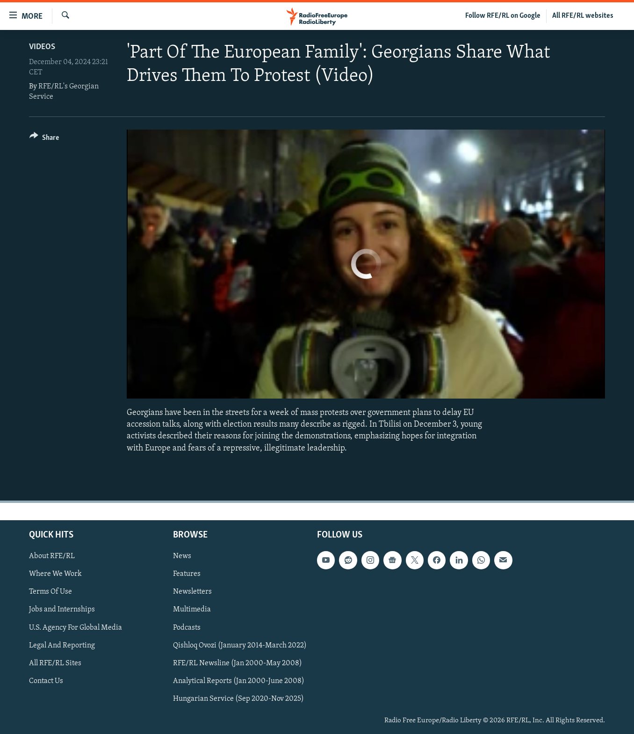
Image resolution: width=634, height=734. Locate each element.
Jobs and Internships (62, 609)
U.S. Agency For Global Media (75, 627)
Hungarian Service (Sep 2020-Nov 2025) (238, 699)
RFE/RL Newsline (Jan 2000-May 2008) (237, 663)
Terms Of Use (50, 592)
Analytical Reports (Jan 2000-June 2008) (238, 681)
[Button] (44, 139)
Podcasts (187, 627)
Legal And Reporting (62, 645)
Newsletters (192, 592)
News (182, 556)
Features (187, 574)
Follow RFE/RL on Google (502, 16)
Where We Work (55, 574)
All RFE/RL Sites (55, 663)
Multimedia (192, 609)
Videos (42, 47)
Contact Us (46, 681)
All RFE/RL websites (582, 16)
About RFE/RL (52, 556)
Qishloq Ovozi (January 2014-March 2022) (240, 645)
